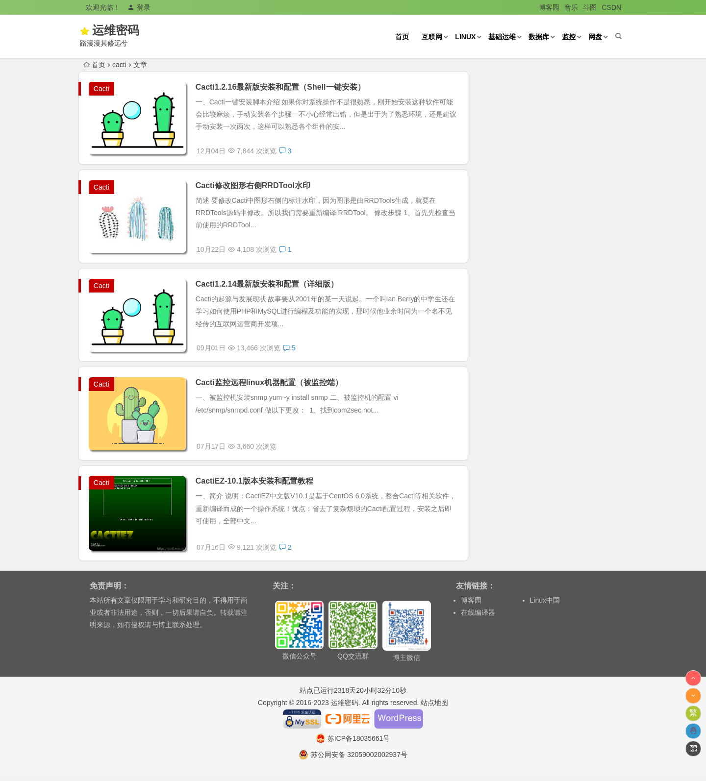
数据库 (538, 37)
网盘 (594, 37)
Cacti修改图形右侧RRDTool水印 (254, 186)
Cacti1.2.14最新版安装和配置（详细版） (268, 286)
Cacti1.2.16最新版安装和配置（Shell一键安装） (281, 87)
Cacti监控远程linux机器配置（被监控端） (270, 385)
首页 (401, 37)
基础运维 (501, 37)
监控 (568, 37)
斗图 (590, 7)
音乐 (571, 7)
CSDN (611, 7)
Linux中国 (545, 605)
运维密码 (131, 30)
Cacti (101, 89)
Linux (464, 37)
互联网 (431, 37)
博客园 (549, 7)
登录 (139, 7)
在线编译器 (478, 617)
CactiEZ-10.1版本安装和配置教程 (255, 485)
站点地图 (434, 707)
